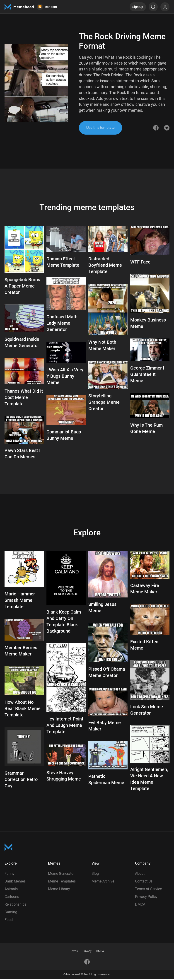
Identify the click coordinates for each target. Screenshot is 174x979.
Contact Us (143, 881)
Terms (74, 951)
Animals (11, 889)
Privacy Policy (146, 896)
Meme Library (59, 889)
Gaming (11, 912)
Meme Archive (103, 881)
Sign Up (137, 7)
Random (47, 7)
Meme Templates (62, 881)
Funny (9, 873)
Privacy (87, 951)
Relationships (15, 904)
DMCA (140, 904)
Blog (95, 873)
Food (9, 920)
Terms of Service (148, 889)
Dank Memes (15, 881)
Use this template (100, 128)
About (140, 873)
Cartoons (12, 896)
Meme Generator (61, 873)
